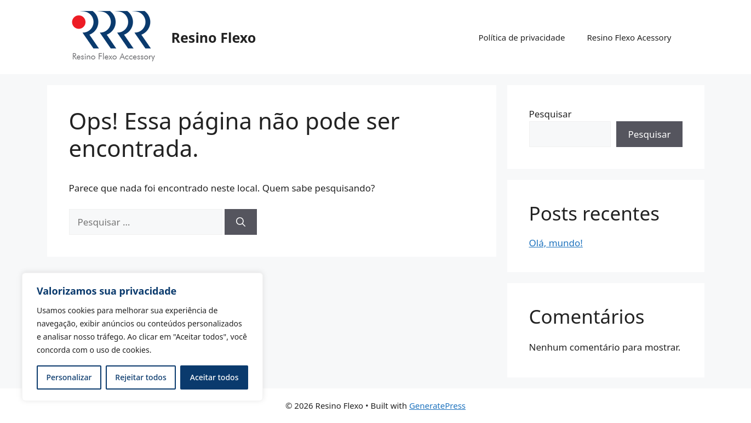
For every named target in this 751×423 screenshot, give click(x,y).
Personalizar (69, 377)
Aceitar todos (214, 377)
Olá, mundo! (556, 242)
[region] (142, 337)
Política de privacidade (521, 37)
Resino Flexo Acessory (629, 37)
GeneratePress (437, 405)
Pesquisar (550, 114)
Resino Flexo (213, 37)
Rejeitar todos (140, 377)
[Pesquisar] (241, 222)
